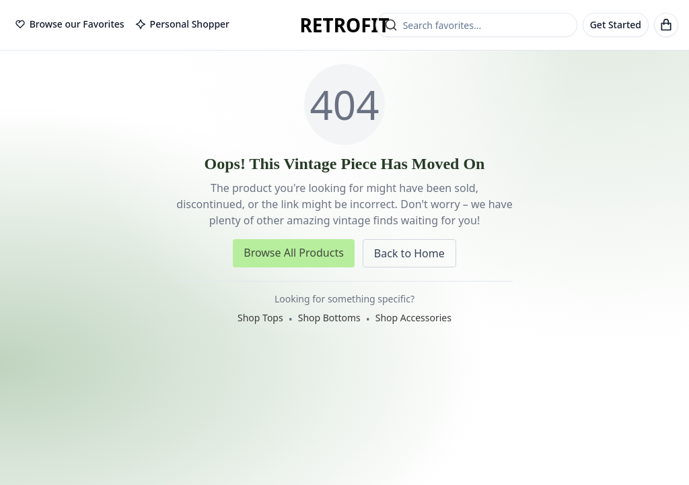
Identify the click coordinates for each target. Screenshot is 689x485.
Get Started (615, 24)
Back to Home (409, 253)
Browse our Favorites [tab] (69, 24)
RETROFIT (344, 25)
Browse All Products (294, 252)
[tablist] (122, 25)
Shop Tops (260, 317)
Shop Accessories (413, 317)
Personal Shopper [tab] (182, 24)
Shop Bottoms (329, 317)
